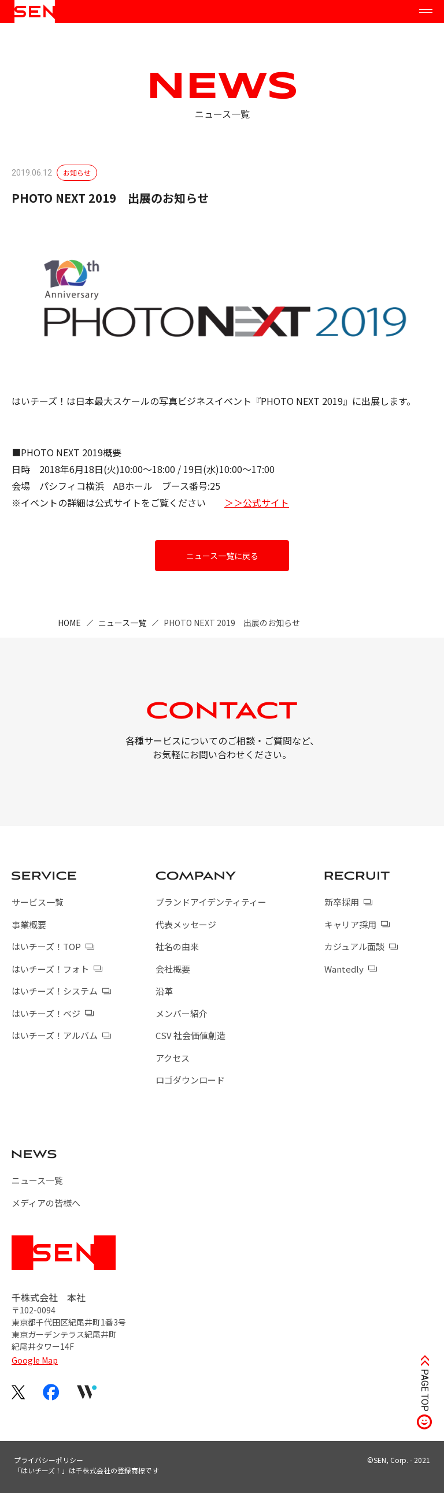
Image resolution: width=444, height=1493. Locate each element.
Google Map (35, 1360)
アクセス (173, 1058)
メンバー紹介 (182, 1013)
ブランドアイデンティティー (211, 902)
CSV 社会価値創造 (190, 1035)
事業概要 (29, 924)
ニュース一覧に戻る (222, 555)
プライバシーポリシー (48, 1460)
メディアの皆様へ (46, 1203)
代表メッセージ (186, 924)
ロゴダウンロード (190, 1080)
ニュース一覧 (122, 622)
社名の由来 (177, 946)
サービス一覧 (38, 902)
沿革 (164, 991)
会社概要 (173, 969)
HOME (69, 622)
